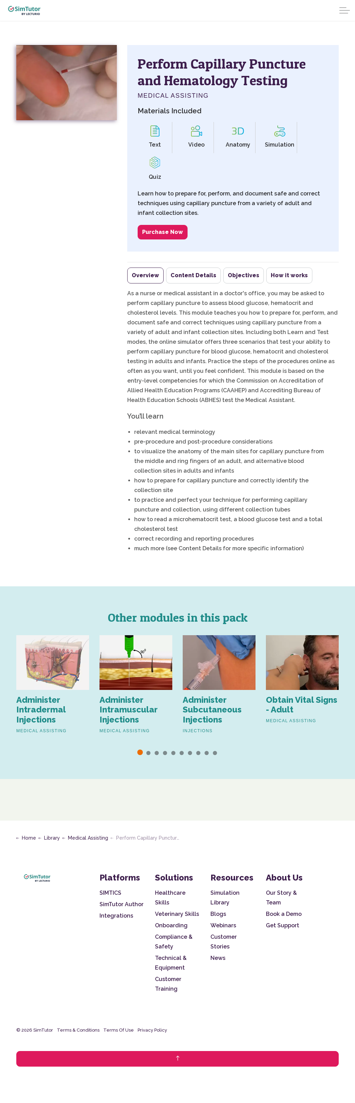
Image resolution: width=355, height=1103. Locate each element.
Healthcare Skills (170, 898)
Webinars (223, 925)
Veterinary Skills (177, 914)
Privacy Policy (152, 1030)
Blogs (218, 914)
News (217, 958)
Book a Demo (284, 914)
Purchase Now (162, 232)
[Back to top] (177, 1059)
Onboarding (171, 925)
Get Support (282, 925)
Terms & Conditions (78, 1030)
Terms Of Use (118, 1030)
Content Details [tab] (193, 275)
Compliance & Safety (173, 942)
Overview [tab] (145, 275)
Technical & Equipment (171, 963)
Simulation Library (225, 898)
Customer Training (168, 984)
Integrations (116, 915)
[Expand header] (344, 10)
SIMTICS (110, 893)
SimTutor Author (121, 904)
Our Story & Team (281, 898)
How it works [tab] (289, 275)
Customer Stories (223, 942)
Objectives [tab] (243, 275)
